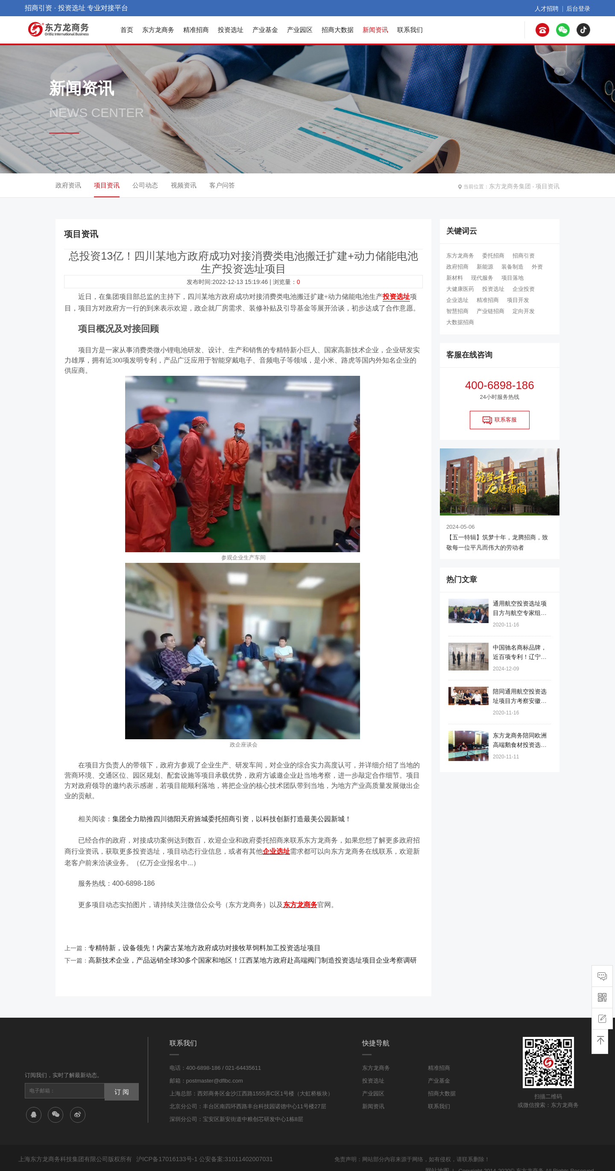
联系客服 (500, 420)
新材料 (454, 278)
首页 (126, 29)
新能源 (485, 266)
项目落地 (512, 278)
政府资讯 (68, 185)
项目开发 (518, 300)
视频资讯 (183, 185)
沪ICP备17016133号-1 (164, 1147)
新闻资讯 (375, 29)
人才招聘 (552, 8)
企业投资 (523, 289)
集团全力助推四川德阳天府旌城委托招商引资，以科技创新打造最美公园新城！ (231, 816)
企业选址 (457, 300)
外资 (537, 266)
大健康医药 (460, 289)
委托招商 (493, 255)
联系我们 (410, 29)
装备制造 (512, 266)
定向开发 (523, 311)
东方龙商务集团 (516, 185)
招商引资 (523, 255)
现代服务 (482, 278)
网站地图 (438, 1157)
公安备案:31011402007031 (227, 1147)
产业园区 (300, 29)
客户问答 (222, 185)
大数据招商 (460, 322)
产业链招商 (490, 311)
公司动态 (145, 185)
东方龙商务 (158, 29)
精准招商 (196, 29)
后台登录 (580, 8)
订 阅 (120, 1078)
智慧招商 (457, 311)
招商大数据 (338, 29)
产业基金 (265, 29)
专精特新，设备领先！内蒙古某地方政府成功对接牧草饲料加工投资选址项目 (190, 939)
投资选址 (230, 29)
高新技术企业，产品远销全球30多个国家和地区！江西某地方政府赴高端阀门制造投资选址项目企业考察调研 (232, 949)
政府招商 (457, 266)
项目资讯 (549, 185)
